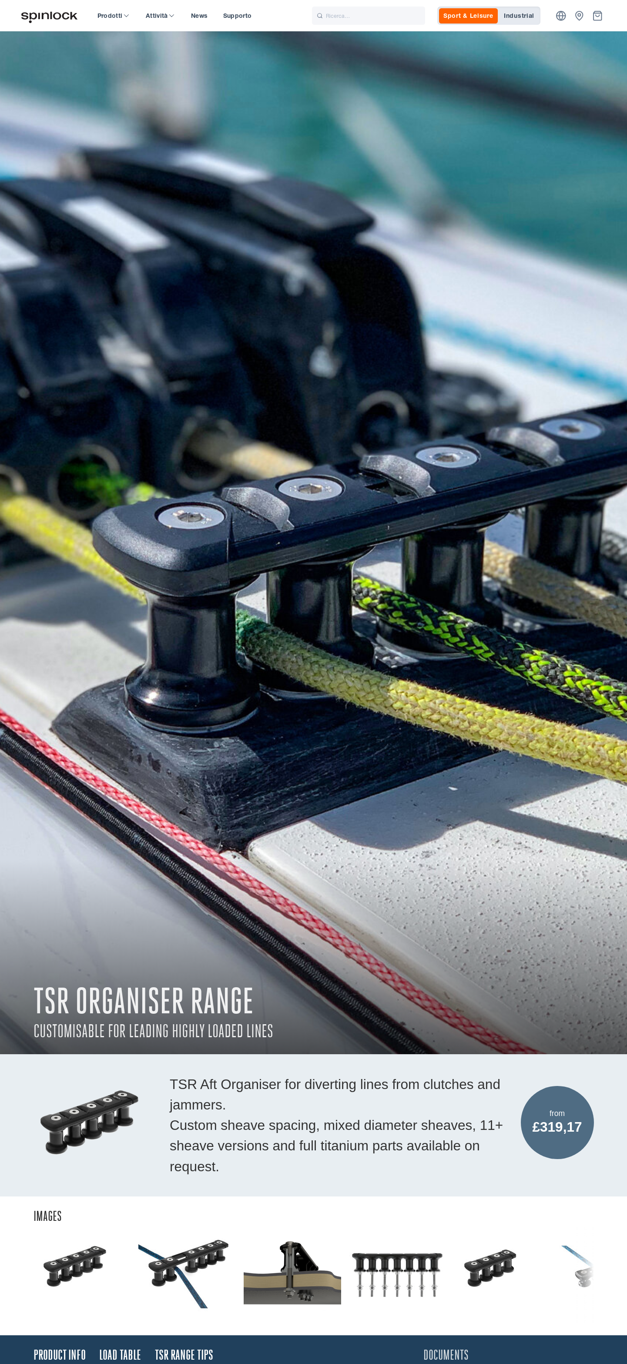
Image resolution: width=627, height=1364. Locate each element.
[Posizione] (561, 15)
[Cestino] (597, 15)
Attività (160, 16)
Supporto (237, 16)
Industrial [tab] (519, 16)
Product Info (60, 1355)
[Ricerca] (368, 16)
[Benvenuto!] (49, 15)
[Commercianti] (579, 15)
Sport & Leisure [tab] (468, 16)
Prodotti (113, 16)
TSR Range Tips (184, 1355)
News (199, 16)
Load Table (120, 1355)
